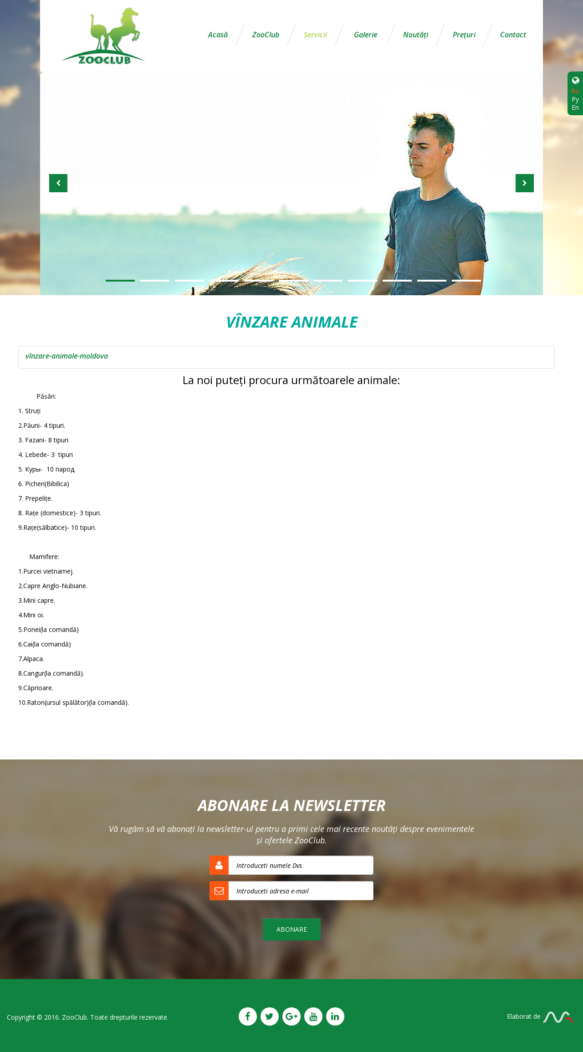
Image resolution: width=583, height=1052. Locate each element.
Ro (575, 91)
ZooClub (265, 35)
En (575, 107)
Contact (513, 35)
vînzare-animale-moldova (67, 356)
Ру (575, 99)
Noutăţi (415, 35)
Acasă (218, 35)
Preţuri (464, 35)
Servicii (315, 35)
